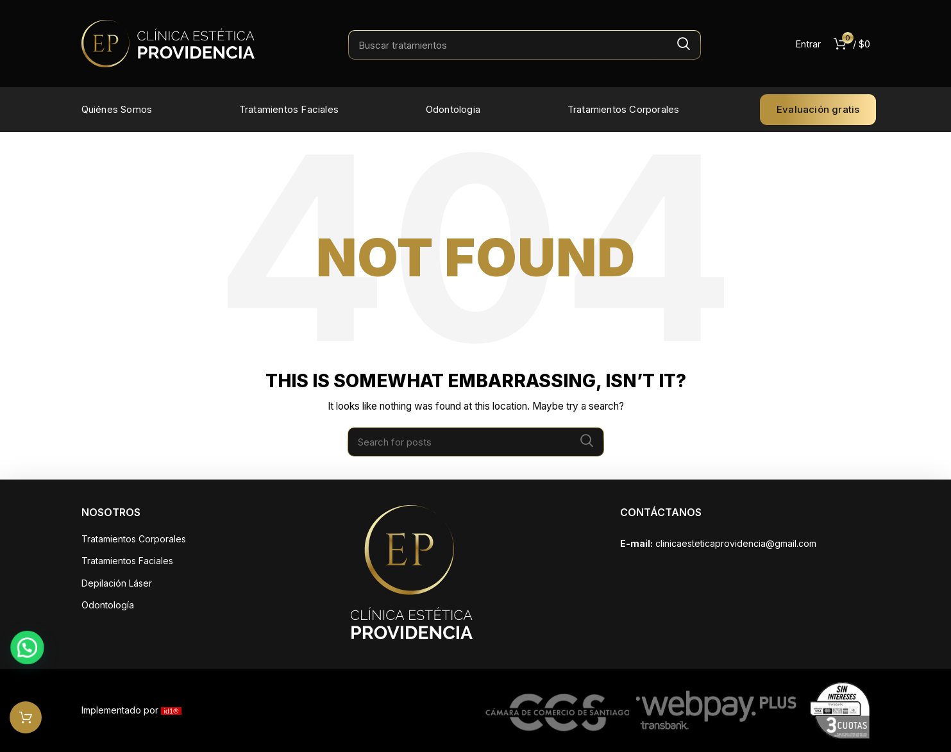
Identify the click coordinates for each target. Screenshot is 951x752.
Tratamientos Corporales (133, 538)
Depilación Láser (116, 583)
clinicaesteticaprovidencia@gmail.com (735, 543)
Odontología (107, 604)
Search (684, 43)
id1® (171, 711)
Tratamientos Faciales (127, 560)
